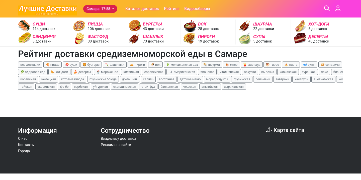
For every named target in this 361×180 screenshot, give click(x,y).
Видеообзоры (197, 8)
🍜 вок (155, 64)
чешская (189, 86)
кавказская (288, 72)
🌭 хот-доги (59, 72)
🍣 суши (71, 64)
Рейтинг (171, 8)
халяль (148, 79)
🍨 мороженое (107, 72)
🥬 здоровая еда (32, 72)
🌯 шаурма (211, 64)
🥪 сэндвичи (330, 64)
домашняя (130, 79)
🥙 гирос (272, 64)
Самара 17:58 (98, 9)
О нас (22, 138)
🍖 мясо (231, 64)
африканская (234, 86)
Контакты (26, 145)
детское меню (190, 79)
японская (207, 72)
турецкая (309, 72)
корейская (28, 79)
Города (24, 151)
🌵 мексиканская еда (182, 64)
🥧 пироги (137, 64)
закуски (250, 72)
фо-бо (64, 86)
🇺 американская (182, 72)
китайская (131, 72)
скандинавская (124, 86)
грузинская (241, 79)
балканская (169, 86)
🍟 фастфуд (251, 64)
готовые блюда (72, 79)
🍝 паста (291, 64)
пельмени (262, 79)
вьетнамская (323, 79)
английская (210, 86)
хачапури (301, 79)
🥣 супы (309, 64)
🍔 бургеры (91, 64)
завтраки (282, 79)
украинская (46, 86)
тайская (26, 86)
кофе (342, 79)
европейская (153, 72)
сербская (80, 86)
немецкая (48, 79)
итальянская (229, 72)
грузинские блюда (103, 79)
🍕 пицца (52, 64)
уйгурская (100, 86)
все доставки (30, 64)
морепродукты (217, 79)
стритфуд (148, 86)
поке (324, 72)
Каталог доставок (142, 8)
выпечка (267, 72)
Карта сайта (285, 130)
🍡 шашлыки (115, 64)
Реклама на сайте (116, 145)
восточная (166, 79)
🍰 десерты (82, 72)
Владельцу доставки (118, 138)
